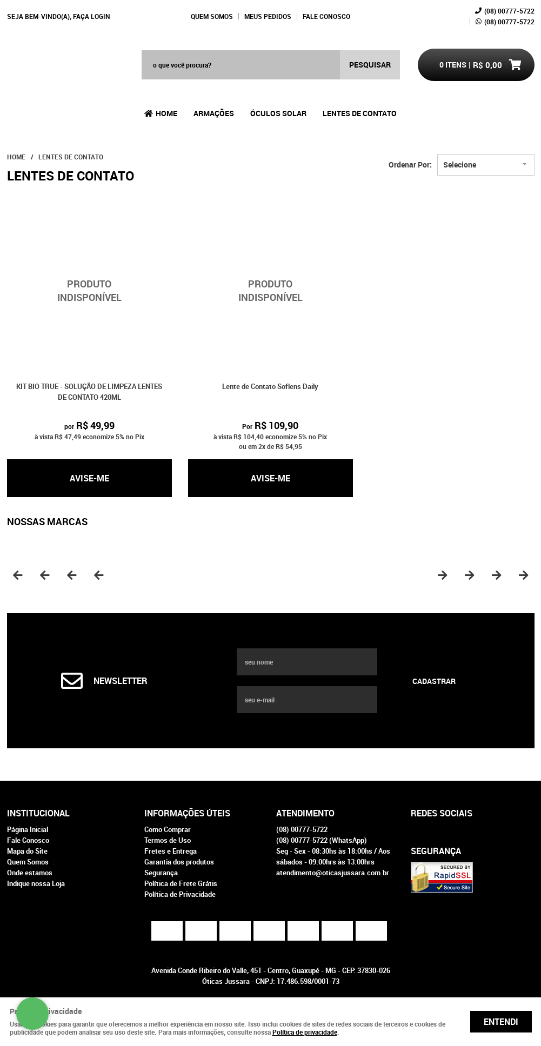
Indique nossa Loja (36, 883)
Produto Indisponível (89, 290)
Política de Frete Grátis (180, 883)
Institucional (38, 813)
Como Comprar (167, 829)
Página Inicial (27, 829)
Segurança (161, 872)
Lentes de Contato (360, 113)
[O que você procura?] (370, 64)
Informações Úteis (187, 813)
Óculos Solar (278, 113)
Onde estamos (29, 872)
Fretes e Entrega (170, 851)
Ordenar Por (409, 164)
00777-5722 (509, 10)
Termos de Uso (167, 840)
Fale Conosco (326, 16)
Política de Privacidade (180, 894)
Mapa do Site (27, 851)
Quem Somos (212, 16)
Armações (213, 113)
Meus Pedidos (267, 16)
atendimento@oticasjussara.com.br (332, 872)
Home (166, 113)
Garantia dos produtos (179, 862)
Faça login (91, 16)
